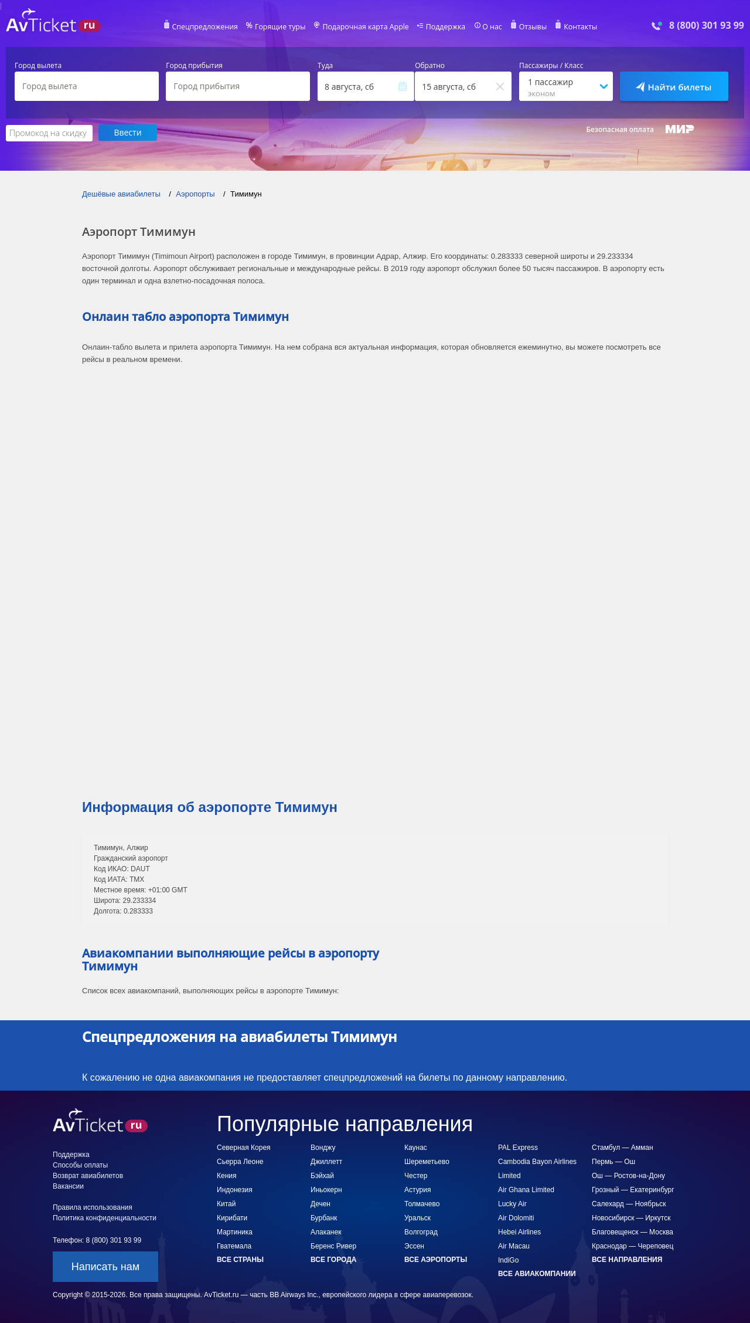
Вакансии (68, 1186)
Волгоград (421, 1231)
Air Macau (514, 1245)
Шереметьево (426, 1161)
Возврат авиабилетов (88, 1175)
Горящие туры (282, 27)
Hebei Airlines (519, 1231)
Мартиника (235, 1231)
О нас (489, 27)
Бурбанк (324, 1217)
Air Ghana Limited (526, 1189)
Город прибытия (194, 65)
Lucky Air (512, 1203)
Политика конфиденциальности (104, 1217)
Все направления (627, 1259)
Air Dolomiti (516, 1217)
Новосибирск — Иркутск (631, 1217)
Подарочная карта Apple (366, 27)
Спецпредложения (209, 27)
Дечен (320, 1203)
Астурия (417, 1189)
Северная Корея (244, 1147)
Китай (226, 1203)
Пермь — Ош (613, 1161)
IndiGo (508, 1260)
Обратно (430, 65)
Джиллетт (326, 1161)
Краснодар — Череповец (632, 1245)
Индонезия (235, 1189)
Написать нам (105, 1266)
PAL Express (518, 1147)
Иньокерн (326, 1189)
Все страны (240, 1259)
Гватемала (234, 1245)
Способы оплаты (80, 1164)
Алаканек (326, 1231)
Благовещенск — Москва (632, 1231)
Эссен (414, 1245)
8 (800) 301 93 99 (706, 25)
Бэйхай (322, 1175)
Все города (333, 1259)
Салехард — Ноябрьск (629, 1203)
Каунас (415, 1147)
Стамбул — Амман (622, 1147)
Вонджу (323, 1147)
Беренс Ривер (333, 1245)
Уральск (417, 1217)
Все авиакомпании (537, 1273)
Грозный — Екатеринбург (633, 1189)
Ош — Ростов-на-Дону (628, 1175)
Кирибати (232, 1217)
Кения (227, 1175)
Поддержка (444, 27)
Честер (415, 1175)
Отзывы (529, 27)
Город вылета (38, 65)
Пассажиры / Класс (551, 65)
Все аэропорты (435, 1259)
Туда (325, 65)
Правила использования (92, 1207)
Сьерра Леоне (240, 1161)
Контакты (576, 27)
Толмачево (421, 1203)
